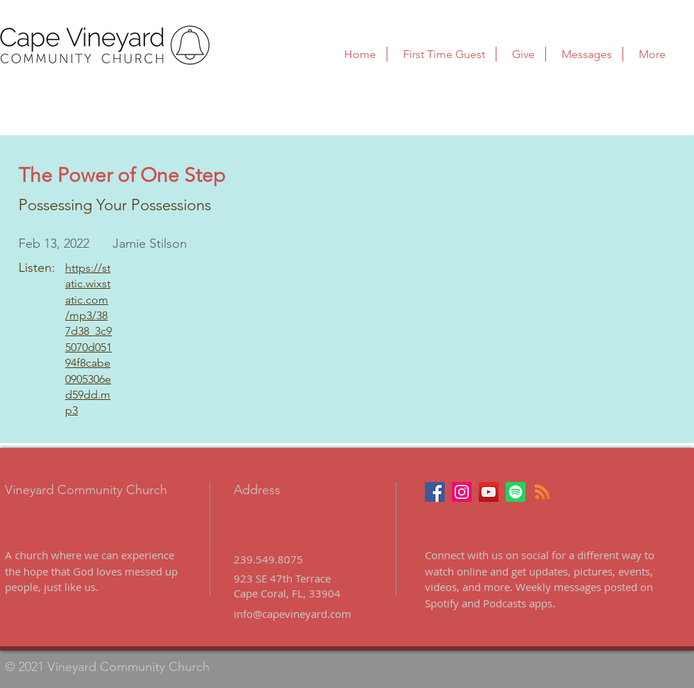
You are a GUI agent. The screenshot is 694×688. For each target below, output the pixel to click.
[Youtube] (489, 492)
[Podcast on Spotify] (515, 492)
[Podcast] (542, 492)
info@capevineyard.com (292, 614)
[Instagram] (462, 492)
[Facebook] (435, 492)
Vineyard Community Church (86, 490)
